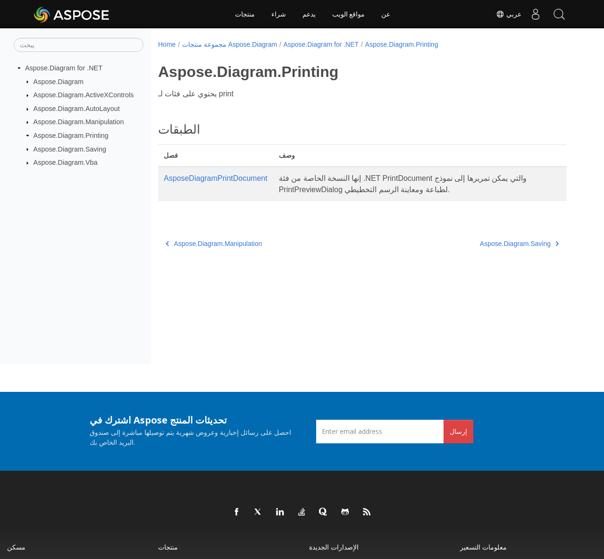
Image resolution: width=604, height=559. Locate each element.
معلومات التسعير (483, 546)
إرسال (458, 431)
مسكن (16, 546)
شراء (278, 14)
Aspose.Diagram (59, 81)
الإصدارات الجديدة (334, 546)
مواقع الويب (348, 14)
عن (385, 14)
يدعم (309, 14)
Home (167, 44)
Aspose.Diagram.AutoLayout (77, 108)
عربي (508, 14)
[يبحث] (78, 45)
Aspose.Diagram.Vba (66, 162)
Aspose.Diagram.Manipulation (79, 122)
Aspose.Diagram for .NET (63, 68)
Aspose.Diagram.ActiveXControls (84, 95)
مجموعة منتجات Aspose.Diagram (229, 44)
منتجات (245, 14)
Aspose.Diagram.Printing (71, 135)
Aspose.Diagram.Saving (70, 148)
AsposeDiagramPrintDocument (216, 178)
